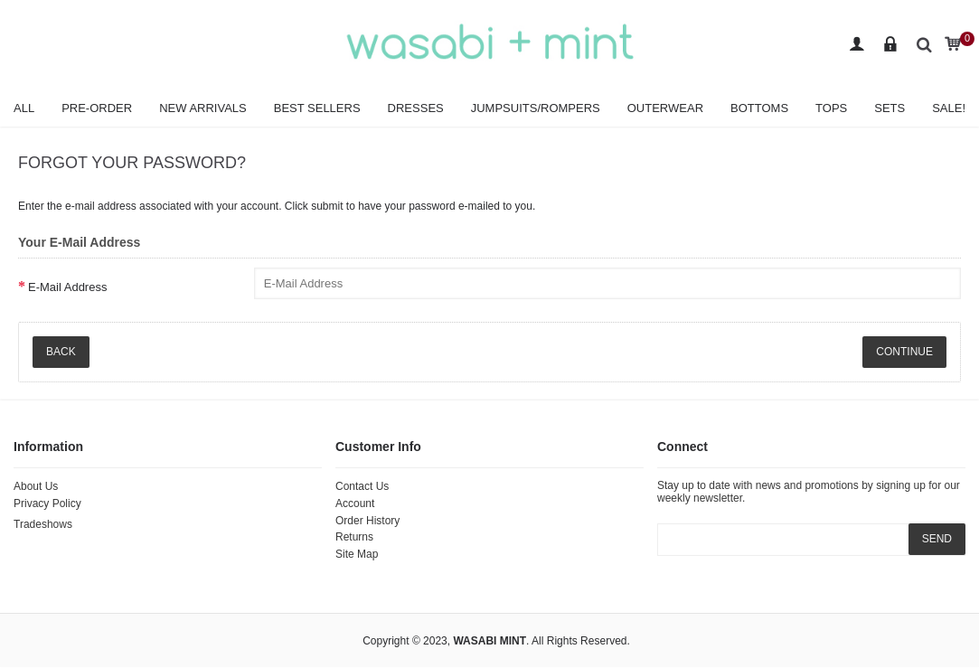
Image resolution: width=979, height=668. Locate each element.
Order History (367, 520)
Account (354, 503)
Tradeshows (43, 524)
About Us (36, 486)
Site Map (356, 554)
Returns (354, 537)
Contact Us (362, 486)
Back (61, 351)
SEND (937, 538)
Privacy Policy (47, 503)
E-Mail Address (67, 287)
